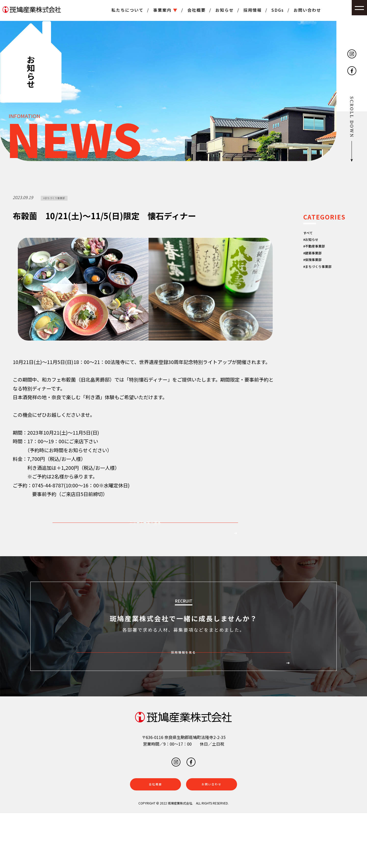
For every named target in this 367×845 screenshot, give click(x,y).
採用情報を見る (183, 676)
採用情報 (252, 10)
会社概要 (196, 10)
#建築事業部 (316, 263)
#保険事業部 (316, 273)
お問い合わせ (307, 10)
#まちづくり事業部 (60, 199)
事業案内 (165, 10)
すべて (310, 234)
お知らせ (224, 10)
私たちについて (127, 10)
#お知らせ (314, 244)
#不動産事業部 (319, 253)
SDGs (277, 10)
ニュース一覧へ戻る (145, 531)
